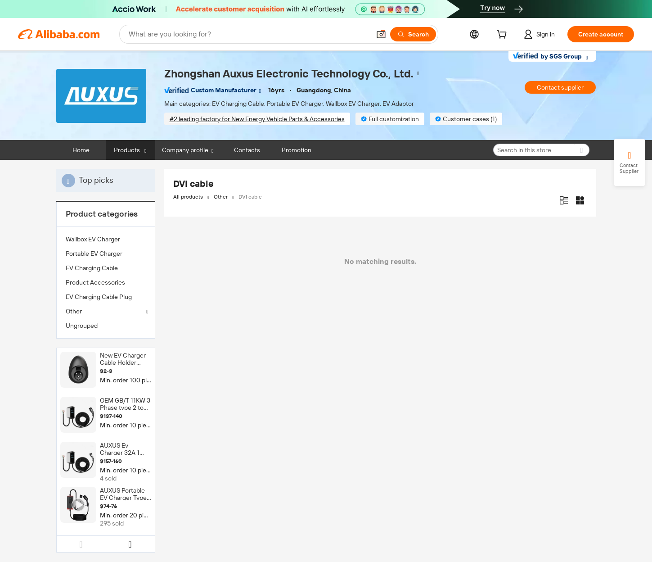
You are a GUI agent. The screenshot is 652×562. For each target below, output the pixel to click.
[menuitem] (106, 239)
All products (188, 197)
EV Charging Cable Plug (99, 296)
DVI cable (250, 197)
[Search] (413, 34)
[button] (381, 34)
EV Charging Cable (92, 268)
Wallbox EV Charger (93, 239)
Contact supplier (560, 87)
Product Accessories (95, 282)
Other (74, 311)
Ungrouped (82, 325)
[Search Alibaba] (249, 34)
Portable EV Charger (94, 253)
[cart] (503, 35)
